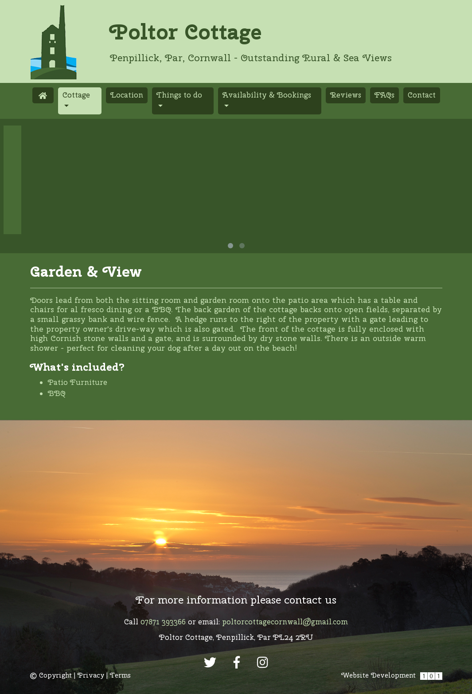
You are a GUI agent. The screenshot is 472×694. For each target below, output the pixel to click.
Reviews (345, 95)
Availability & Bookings (266, 95)
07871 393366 (163, 622)
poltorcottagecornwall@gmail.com (285, 622)
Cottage (82, 94)
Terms (120, 675)
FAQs (384, 95)
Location (126, 95)
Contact (422, 95)
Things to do (179, 95)
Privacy (91, 675)
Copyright (51, 675)
